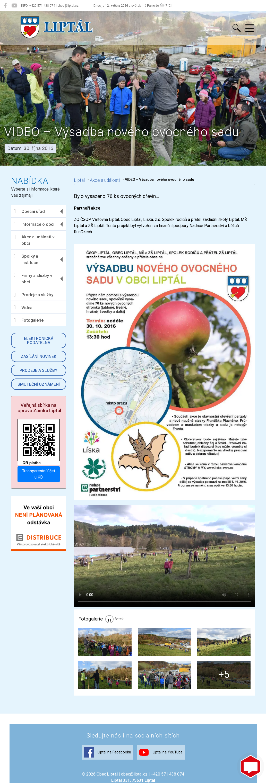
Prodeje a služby (35, 295)
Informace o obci (35, 224)
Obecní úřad (30, 211)
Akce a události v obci (35, 240)
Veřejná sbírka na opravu (41, 407)
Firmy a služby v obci (34, 279)
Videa (24, 307)
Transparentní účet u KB (39, 473)
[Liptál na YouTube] (14, 6)
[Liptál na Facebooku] (5, 6)
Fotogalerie (30, 320)
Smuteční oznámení (40, 384)
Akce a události (104, 179)
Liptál (80, 179)
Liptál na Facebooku (107, 773)
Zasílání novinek (39, 356)
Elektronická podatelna (39, 340)
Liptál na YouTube (161, 773)
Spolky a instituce (27, 259)
